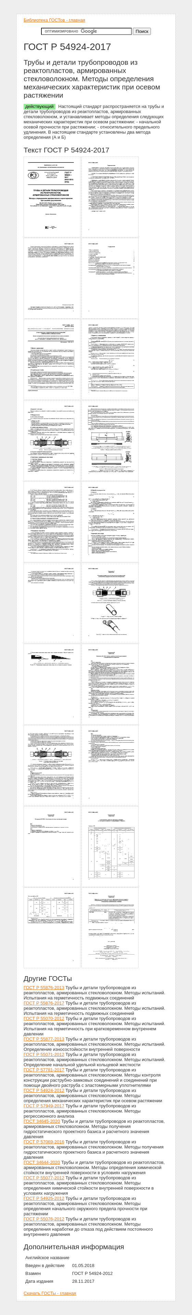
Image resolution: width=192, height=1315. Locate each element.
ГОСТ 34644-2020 (42, 1162)
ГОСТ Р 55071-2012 (44, 1054)
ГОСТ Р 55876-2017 (44, 1003)
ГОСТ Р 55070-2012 (44, 1018)
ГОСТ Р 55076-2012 (44, 1218)
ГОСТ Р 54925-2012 (44, 1198)
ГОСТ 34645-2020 (42, 1121)
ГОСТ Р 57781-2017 (44, 1069)
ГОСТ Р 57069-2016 (44, 1141)
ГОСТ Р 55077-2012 (44, 1177)
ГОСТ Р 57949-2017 (44, 1105)
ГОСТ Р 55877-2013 (44, 1039)
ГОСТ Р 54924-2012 (44, 1090)
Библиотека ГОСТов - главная (54, 20)
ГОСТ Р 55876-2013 (44, 987)
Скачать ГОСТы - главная (50, 1293)
